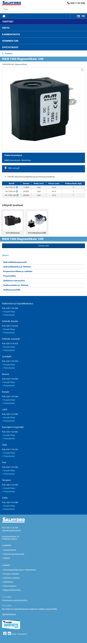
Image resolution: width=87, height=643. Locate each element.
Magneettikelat (21, 64)
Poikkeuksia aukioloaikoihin (14, 600)
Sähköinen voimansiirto (14, 280)
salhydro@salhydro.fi (11, 530)
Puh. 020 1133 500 (10, 308)
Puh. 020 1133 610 (10, 343)
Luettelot (6, 545)
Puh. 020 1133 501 (10, 431)
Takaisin (5, 255)
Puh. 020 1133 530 (10, 396)
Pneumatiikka (9, 276)
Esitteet (6, 558)
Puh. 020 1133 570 (10, 361)
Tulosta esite (43, 245)
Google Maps (9, 311)
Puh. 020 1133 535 (10, 449)
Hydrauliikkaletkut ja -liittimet (17, 266)
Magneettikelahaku (12, 590)
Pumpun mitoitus (11, 573)
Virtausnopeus (9, 586)
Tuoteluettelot (9, 550)
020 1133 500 (76, 3)
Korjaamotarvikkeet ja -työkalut (17, 271)
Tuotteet (8, 53)
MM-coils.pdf (13, 168)
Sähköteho (8, 581)
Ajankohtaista (9, 614)
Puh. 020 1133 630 (10, 378)
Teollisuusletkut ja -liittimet (15, 285)
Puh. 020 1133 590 (10, 414)
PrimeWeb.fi (22, 634)
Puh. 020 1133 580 (10, 502)
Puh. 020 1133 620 (10, 326)
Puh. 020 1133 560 (10, 484)
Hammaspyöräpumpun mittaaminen (19, 569)
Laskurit (6, 565)
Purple (13, 634)
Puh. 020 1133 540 (10, 467)
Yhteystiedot (9, 314)
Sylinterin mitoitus (11, 577)
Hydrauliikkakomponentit (15, 262)
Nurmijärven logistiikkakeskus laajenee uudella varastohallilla (29, 609)
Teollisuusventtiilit (11, 289)
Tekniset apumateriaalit (13, 554)
